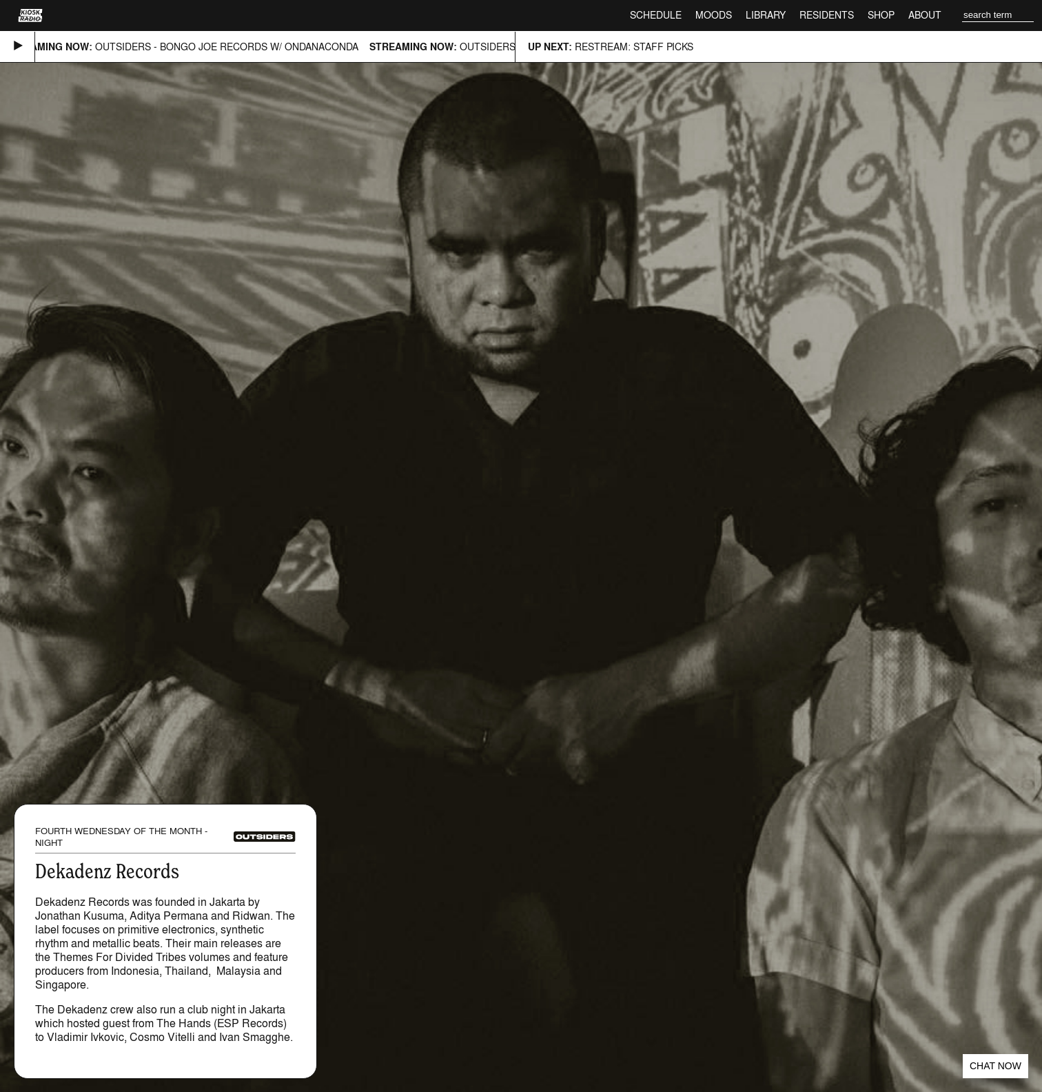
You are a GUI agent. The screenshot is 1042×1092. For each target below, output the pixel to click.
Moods (713, 14)
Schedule (656, 14)
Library (766, 14)
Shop (881, 14)
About (924, 14)
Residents (826, 14)
